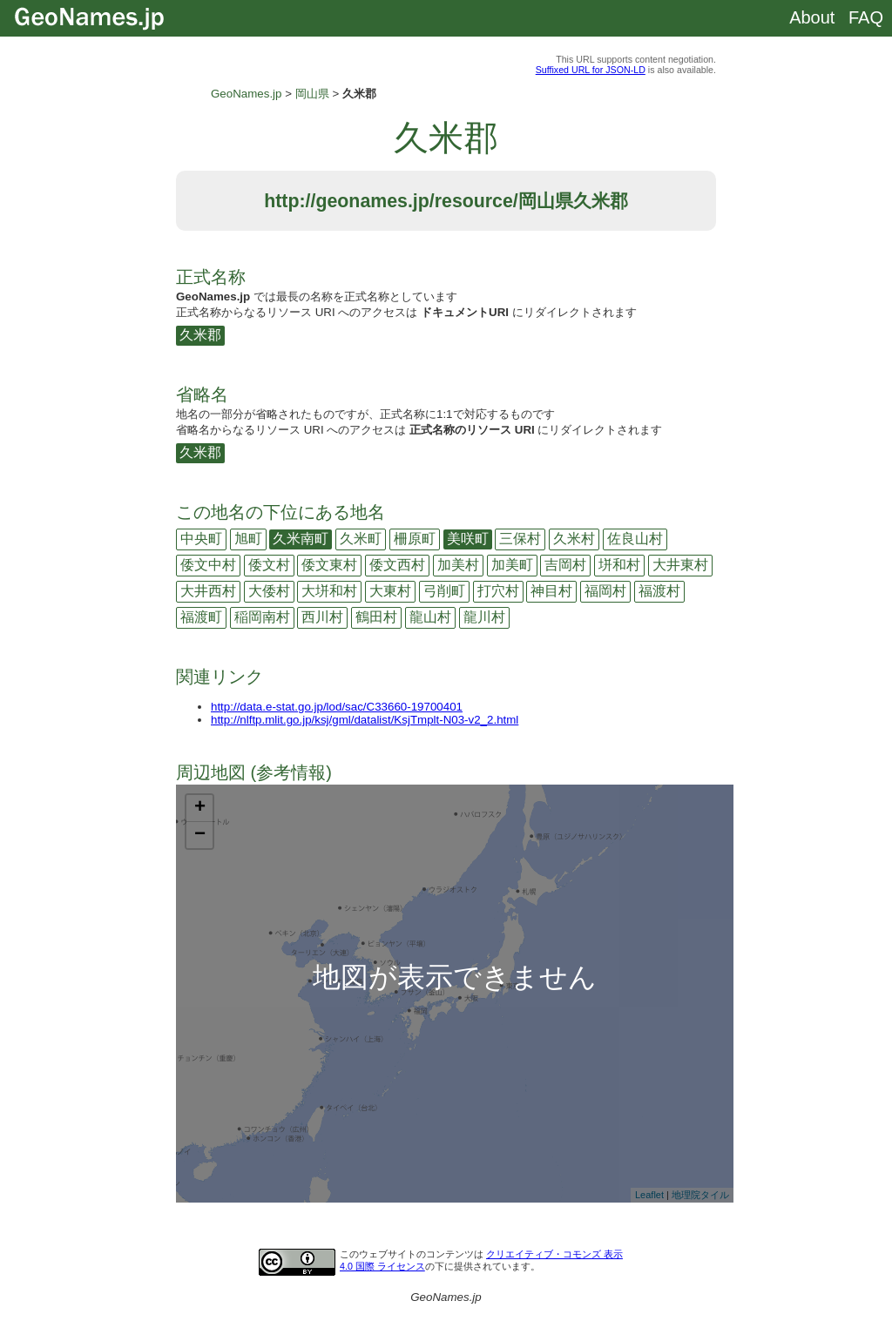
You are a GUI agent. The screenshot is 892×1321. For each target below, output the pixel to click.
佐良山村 (635, 538)
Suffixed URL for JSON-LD (590, 69)
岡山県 (312, 93)
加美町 (512, 564)
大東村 (390, 590)
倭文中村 (208, 564)
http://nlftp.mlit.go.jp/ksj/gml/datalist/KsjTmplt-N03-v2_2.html (364, 719)
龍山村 (430, 617)
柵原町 (415, 538)
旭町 (248, 538)
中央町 (201, 538)
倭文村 (269, 564)
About (812, 17)
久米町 (361, 538)
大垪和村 (329, 590)
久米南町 (300, 538)
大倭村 (269, 590)
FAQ (865, 17)
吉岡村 (565, 564)
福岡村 (605, 590)
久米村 (574, 538)
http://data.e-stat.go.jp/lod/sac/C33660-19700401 (337, 706)
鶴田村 (376, 617)
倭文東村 (329, 564)
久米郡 (200, 334)
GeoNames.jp (246, 93)
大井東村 (680, 564)
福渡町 (201, 617)
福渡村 (659, 590)
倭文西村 (397, 564)
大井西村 (208, 590)
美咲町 (468, 538)
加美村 (458, 564)
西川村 (322, 617)
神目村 (551, 590)
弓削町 (444, 590)
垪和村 (619, 564)
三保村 (520, 538)
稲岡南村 (262, 617)
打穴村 (498, 590)
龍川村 (484, 617)
